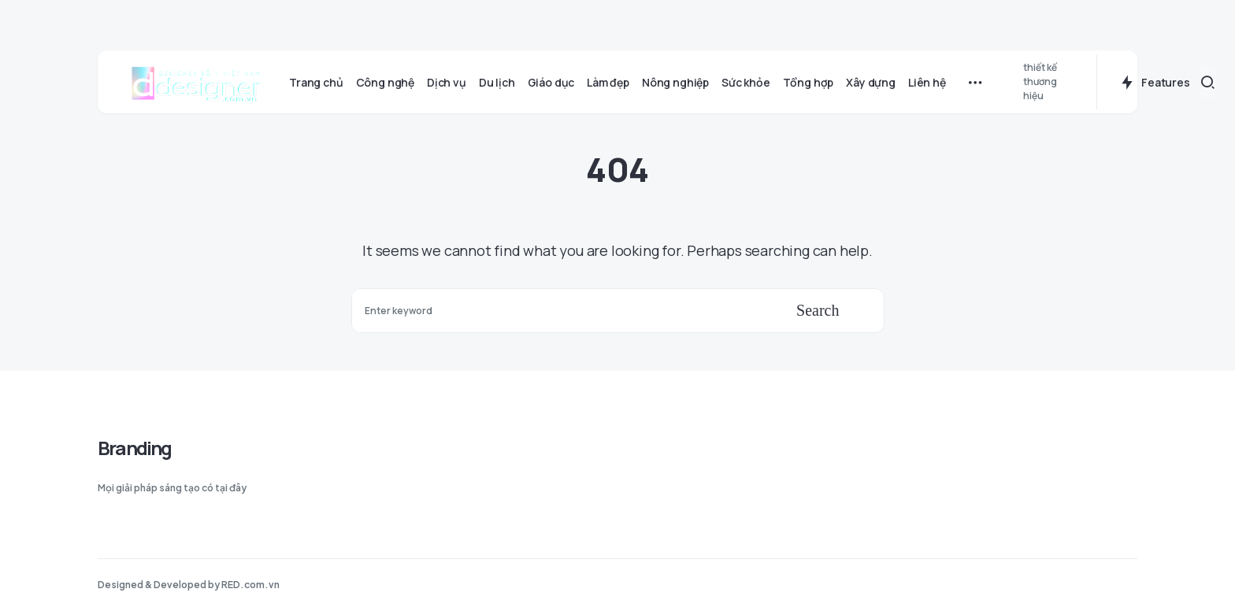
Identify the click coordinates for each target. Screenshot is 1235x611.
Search (817, 310)
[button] (1208, 82)
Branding (135, 448)
